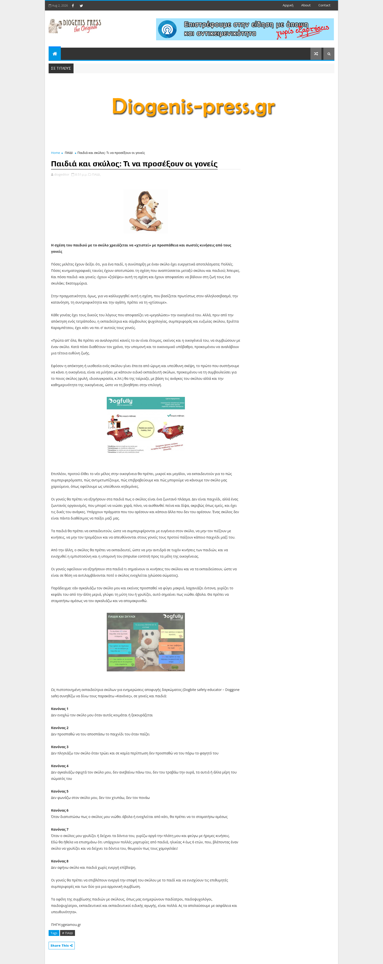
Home (55, 152)
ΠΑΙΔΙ (69, 152)
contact (324, 5)
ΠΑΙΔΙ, (96, 174)
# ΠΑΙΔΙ (67, 933)
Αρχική (288, 5)
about (306, 5)
